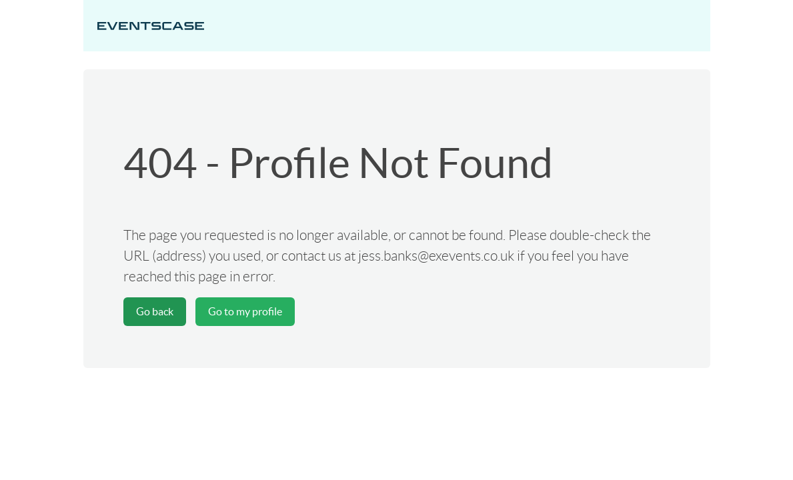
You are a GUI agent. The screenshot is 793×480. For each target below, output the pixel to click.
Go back (154, 311)
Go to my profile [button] (245, 311)
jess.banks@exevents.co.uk (436, 255)
